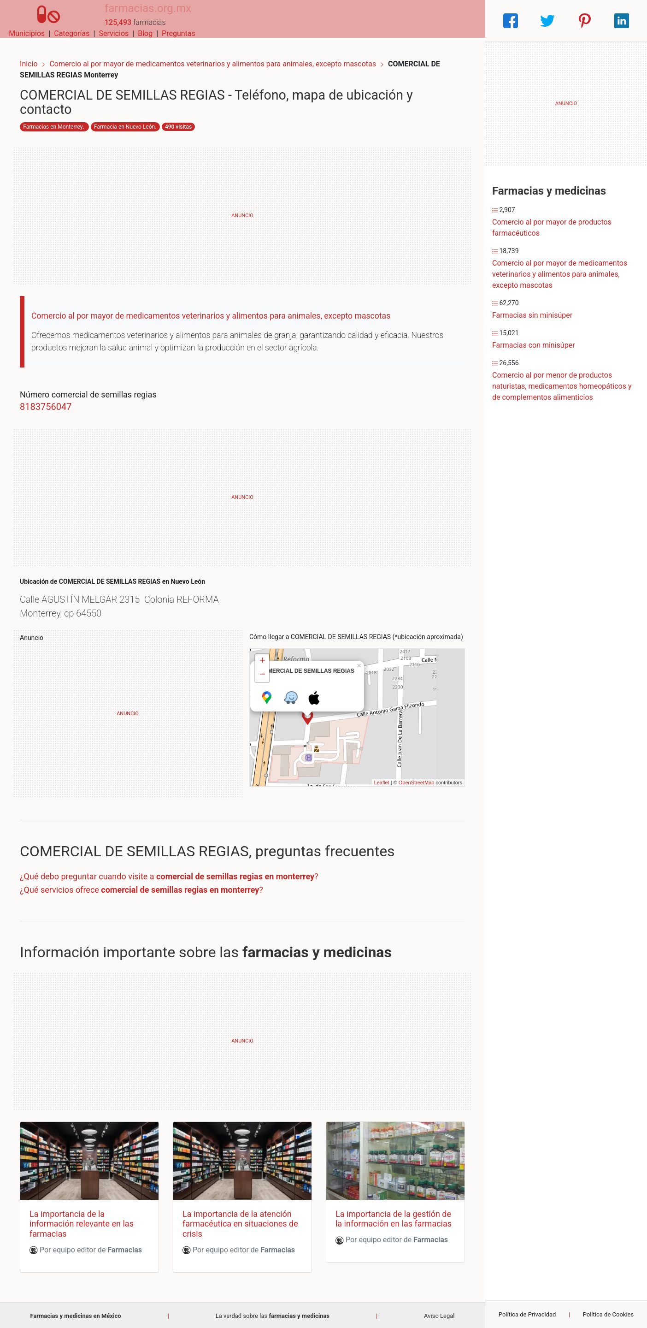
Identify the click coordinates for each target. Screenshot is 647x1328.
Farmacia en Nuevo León (133, 120)
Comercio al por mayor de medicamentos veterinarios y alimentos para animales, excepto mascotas (223, 54)
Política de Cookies (608, 1314)
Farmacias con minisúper (533, 345)
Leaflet (372, 784)
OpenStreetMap (407, 784)
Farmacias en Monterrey (62, 120)
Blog (427, 20)
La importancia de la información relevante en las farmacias (91, 1222)
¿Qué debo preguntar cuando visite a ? (178, 878)
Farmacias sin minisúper (532, 315)
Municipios (310, 20)
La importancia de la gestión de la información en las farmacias (384, 1222)
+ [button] (262, 663)
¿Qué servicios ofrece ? (150, 891)
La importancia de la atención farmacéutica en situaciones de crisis (240, 1222)
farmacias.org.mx (131, 15)
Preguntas (461, 20)
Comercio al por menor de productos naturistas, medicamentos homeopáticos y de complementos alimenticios (561, 386)
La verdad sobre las (272, 1313)
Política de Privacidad (527, 1314)
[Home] (40, 20)
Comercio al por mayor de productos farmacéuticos (552, 227)
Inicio (38, 54)
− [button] (262, 677)
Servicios (397, 20)
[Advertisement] (242, 209)
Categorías (354, 20)
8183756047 (55, 400)
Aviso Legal (439, 1313)
